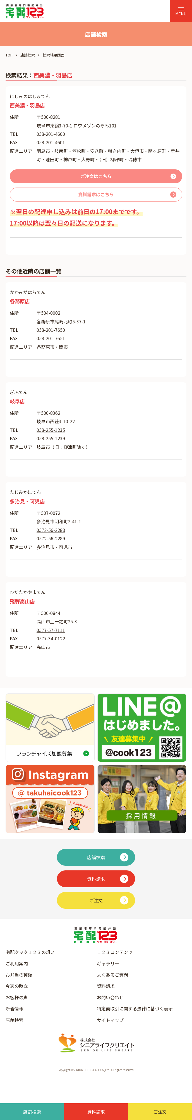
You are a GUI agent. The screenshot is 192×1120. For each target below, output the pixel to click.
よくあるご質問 (112, 974)
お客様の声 (17, 997)
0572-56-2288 (51, 530)
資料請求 (106, 985)
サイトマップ (110, 1020)
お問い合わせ (110, 997)
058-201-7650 (51, 329)
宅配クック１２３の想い (30, 952)
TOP (9, 55)
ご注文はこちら (96, 176)
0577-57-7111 (51, 630)
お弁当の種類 (19, 974)
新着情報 (14, 1008)
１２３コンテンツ (115, 952)
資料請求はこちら (96, 194)
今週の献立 (17, 985)
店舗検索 (27, 55)
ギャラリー (108, 963)
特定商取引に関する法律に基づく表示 (135, 1008)
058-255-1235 (51, 430)
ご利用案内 (17, 963)
